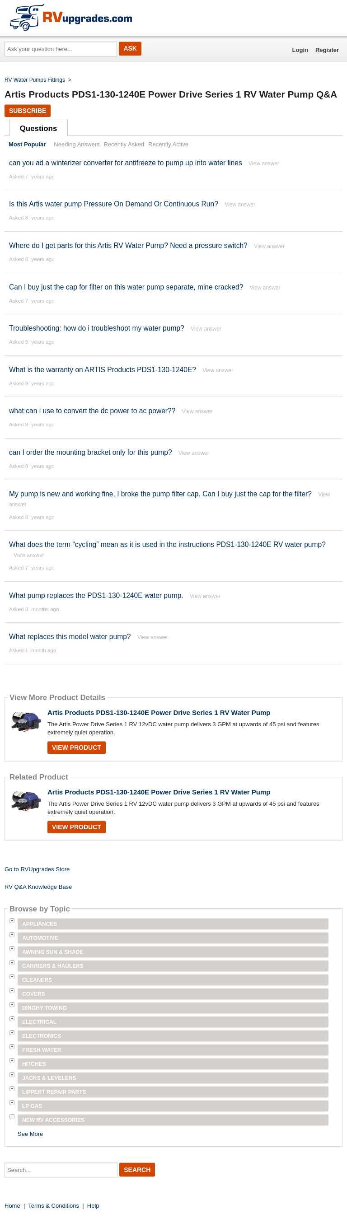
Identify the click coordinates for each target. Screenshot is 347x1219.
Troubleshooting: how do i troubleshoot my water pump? (97, 328)
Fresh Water (41, 1050)
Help (93, 1205)
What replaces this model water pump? (70, 636)
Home (12, 1205)
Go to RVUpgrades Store (37, 869)
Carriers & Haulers (53, 966)
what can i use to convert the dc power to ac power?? (92, 411)
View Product (76, 747)
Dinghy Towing (44, 1008)
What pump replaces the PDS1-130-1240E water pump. (96, 595)
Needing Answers (76, 144)
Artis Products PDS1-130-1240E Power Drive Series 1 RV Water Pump (159, 712)
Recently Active (168, 144)
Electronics (41, 1036)
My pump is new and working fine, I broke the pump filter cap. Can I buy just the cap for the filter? (161, 494)
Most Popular (27, 144)
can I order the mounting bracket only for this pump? (90, 452)
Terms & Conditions (53, 1205)
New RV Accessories (53, 1120)
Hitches (34, 1064)
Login (300, 50)
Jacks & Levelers (49, 1078)
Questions (38, 128)
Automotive (40, 938)
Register (327, 50)
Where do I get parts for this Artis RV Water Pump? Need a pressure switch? (129, 245)
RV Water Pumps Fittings (35, 80)
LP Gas (32, 1106)
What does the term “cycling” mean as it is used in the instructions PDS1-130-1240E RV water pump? (167, 544)
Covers (33, 994)
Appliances (39, 924)
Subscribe (27, 110)
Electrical (39, 1022)
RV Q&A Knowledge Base (38, 886)
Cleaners (37, 980)
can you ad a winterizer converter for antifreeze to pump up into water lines (125, 163)
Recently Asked (124, 144)
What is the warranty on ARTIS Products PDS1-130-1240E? (102, 370)
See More (30, 1133)
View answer (264, 163)
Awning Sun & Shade (52, 952)
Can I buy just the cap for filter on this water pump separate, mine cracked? (127, 287)
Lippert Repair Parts (54, 1092)
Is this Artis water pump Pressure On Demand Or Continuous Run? (113, 204)
